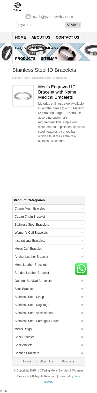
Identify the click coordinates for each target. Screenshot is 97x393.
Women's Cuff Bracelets (31, 232)
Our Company (45, 48)
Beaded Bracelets (27, 353)
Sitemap (49, 58)
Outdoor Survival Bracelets (33, 281)
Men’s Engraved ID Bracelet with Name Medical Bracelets (57, 92)
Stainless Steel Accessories (34, 313)
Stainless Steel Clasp (29, 297)
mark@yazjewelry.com (52, 17)
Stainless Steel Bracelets (32, 224)
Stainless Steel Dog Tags (32, 305)
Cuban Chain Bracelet (30, 216)
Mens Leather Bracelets (31, 265)
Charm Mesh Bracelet (30, 208)
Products (25, 58)
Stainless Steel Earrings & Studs (37, 321)
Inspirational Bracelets (30, 240)
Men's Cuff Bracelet (28, 249)
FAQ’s (20, 48)
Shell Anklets (24, 345)
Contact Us (67, 37)
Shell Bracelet (24, 337)
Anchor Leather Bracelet (31, 257)
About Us (41, 37)
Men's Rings (23, 329)
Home (20, 37)
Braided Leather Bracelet (32, 273)
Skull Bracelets (25, 289)
